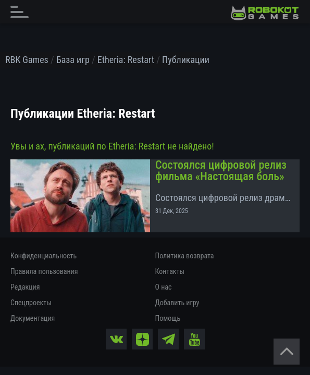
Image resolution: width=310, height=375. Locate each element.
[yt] (194, 339)
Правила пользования (44, 271)
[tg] (168, 339)
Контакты (170, 271)
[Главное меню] (22, 11)
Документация (32, 318)
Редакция (25, 287)
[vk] (116, 339)
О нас (163, 287)
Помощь (168, 318)
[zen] (142, 339)
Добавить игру (177, 302)
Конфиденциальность (43, 256)
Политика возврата (184, 256)
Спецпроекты (31, 302)
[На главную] (265, 13)
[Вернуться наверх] (287, 352)
